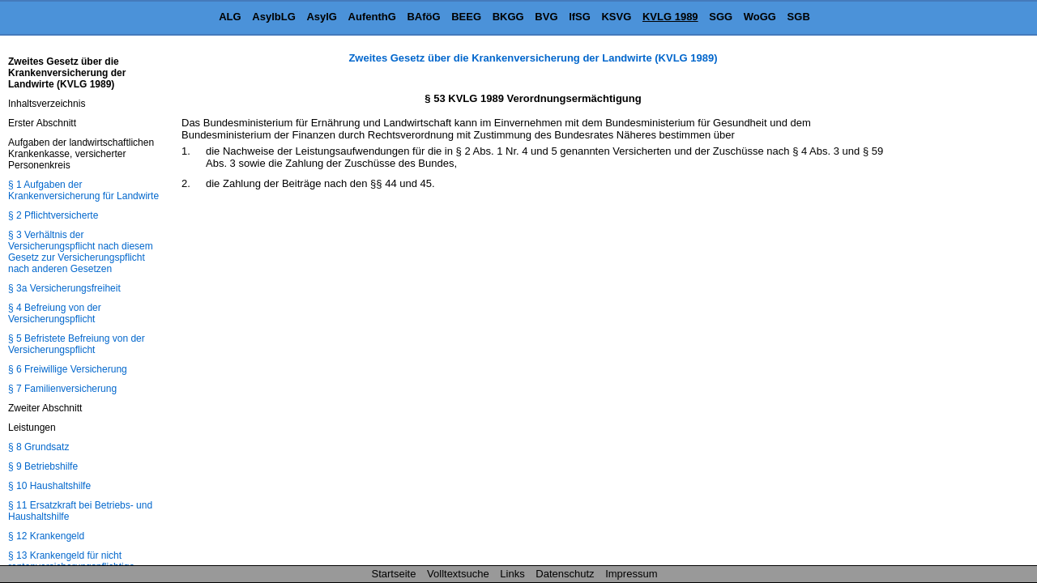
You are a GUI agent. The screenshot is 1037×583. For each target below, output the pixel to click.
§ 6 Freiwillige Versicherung (67, 369)
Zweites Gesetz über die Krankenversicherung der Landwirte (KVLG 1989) (532, 58)
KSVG (616, 17)
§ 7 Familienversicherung (62, 388)
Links (512, 574)
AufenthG (372, 17)
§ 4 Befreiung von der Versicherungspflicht (54, 313)
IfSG (580, 17)
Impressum (631, 574)
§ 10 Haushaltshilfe (49, 486)
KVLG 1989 (670, 17)
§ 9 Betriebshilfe (43, 466)
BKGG (508, 17)
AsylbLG (273, 17)
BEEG (466, 17)
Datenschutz (565, 574)
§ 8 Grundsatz (38, 447)
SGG (720, 17)
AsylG (321, 17)
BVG (546, 17)
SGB (798, 17)
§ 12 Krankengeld (46, 536)
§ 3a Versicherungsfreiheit (64, 288)
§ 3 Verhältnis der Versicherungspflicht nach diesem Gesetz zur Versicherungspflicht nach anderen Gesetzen (80, 251)
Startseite (394, 574)
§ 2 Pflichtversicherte (53, 215)
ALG (230, 17)
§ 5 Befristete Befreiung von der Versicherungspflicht (76, 344)
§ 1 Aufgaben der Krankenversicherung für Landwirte (83, 190)
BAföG (423, 17)
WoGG (760, 17)
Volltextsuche (458, 574)
